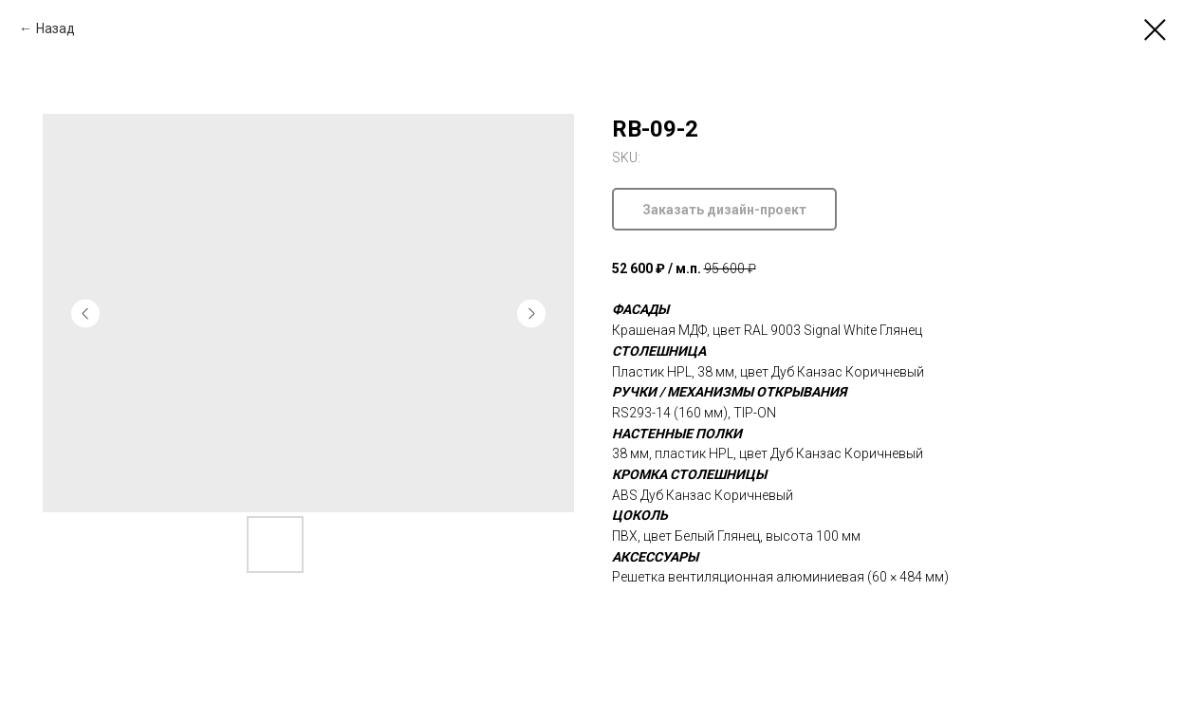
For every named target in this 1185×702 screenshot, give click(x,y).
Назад (55, 28)
